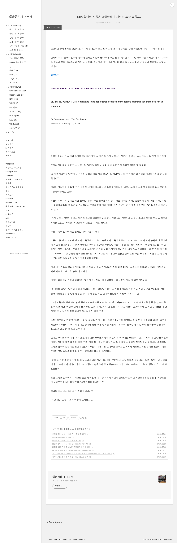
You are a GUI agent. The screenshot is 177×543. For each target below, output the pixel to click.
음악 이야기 (13, 25)
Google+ (82, 539)
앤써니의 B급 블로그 (14, 230)
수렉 (7, 191)
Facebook (67, 539)
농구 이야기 (13, 87)
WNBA (13, 103)
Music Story (11, 237)
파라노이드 (10, 222)
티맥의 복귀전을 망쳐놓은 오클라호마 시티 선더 (71, 447)
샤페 (7, 218)
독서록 (13, 83)
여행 (13, 74)
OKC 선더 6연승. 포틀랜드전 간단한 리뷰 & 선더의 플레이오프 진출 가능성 (82, 454)
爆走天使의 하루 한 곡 (15, 206)
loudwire (9, 199)
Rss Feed (50, 539)
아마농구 (14, 128)
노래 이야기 (16, 42)
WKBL (14, 124)
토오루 (8, 183)
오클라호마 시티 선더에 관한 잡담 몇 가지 (69, 434)
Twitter (60, 539)
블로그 (10, 132)
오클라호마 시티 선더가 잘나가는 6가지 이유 (70, 444)
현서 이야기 (16, 58)
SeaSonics (10, 233)
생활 (13, 70)
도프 (7, 210)
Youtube (75, 539)
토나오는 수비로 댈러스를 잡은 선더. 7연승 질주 (71, 450)
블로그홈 (9, 140)
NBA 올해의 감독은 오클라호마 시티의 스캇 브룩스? (109, 16)
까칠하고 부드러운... (14, 168)
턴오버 (8, 226)
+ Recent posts (54, 522)
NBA (13, 99)
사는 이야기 (13, 54)
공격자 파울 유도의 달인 (62, 437)
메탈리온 (9, 214)
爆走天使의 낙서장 (20, 16)
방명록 (8, 156)
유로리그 (15, 111)
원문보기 (55, 75)
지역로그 (9, 144)
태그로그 (9, 148)
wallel (169, 539)
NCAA (14, 116)
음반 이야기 (16, 33)
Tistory (154, 539)
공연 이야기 (16, 38)
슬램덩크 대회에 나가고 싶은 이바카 (66, 441)
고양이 (14, 78)
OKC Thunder (17, 91)
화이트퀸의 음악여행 (15, 187)
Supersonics (17, 95)
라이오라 (9, 195)
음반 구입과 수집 (18, 46)
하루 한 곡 (16, 50)
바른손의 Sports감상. (15, 179)
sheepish (9, 175)
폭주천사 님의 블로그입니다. (65, 480)
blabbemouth (11, 202)
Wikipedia (10, 164)
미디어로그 (10, 152)
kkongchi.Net (11, 171)
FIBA (13, 107)
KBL (13, 120)
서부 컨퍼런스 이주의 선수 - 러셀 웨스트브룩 (70, 457)
